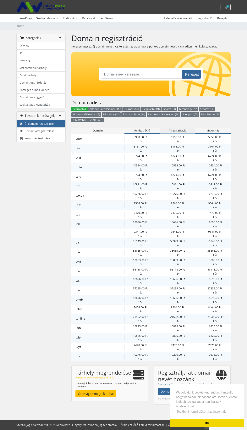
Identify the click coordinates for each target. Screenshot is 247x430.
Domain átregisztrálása (36, 131)
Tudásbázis (70, 18)
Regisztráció (204, 18)
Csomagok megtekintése (96, 394)
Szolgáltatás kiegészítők (34, 104)
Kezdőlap (25, 18)
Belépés (222, 18)
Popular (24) (79, 109)
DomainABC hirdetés (32, 82)
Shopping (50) (190, 114)
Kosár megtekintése (34, 138)
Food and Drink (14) (134, 114)
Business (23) (131, 109)
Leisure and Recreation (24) (163, 114)
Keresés (192, 74)
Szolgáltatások (46, 18)
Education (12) (111, 114)
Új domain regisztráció (36, 124)
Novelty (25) (79, 119)
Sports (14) (169, 109)
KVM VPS (25, 60)
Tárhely (24, 46)
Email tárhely (27, 75)
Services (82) (207, 109)
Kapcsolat (88, 18)
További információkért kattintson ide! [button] (202, 411)
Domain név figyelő (31, 97)
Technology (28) (188, 109)
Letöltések (106, 18)
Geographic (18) (151, 109)
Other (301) (96, 119)
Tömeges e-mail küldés (34, 90)
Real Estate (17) (210, 114)
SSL (21, 53)
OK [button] (207, 423)
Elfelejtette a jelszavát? (177, 18)
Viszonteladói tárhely (33, 68)
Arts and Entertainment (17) (105, 109)
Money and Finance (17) (86, 114)
